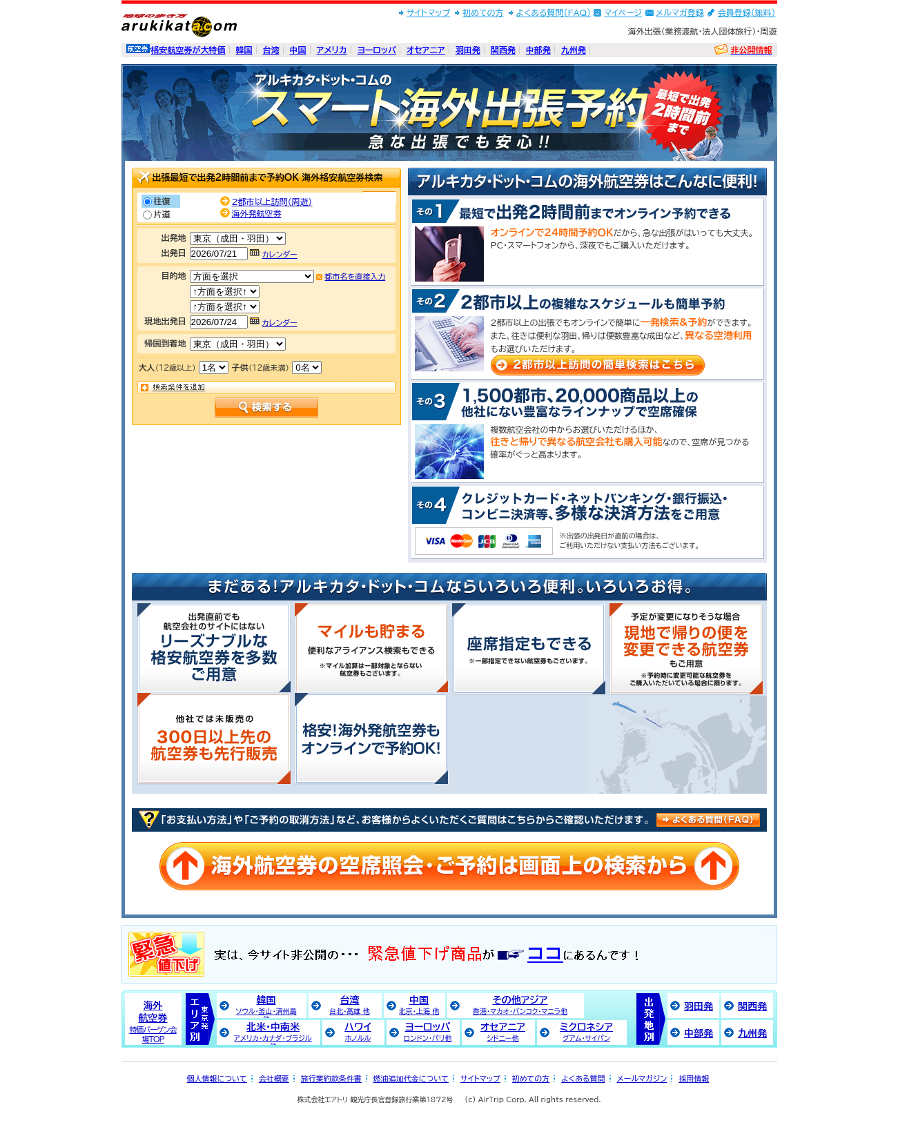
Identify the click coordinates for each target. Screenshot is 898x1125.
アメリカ (332, 50)
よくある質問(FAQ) (554, 12)
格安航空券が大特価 (188, 50)
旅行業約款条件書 (331, 1078)
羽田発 (468, 50)
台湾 (271, 50)
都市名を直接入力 (355, 276)
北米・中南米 (273, 1033)
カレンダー (279, 254)
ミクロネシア (586, 1031)
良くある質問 (708, 819)
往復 (162, 201)
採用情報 (694, 1078)
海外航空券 (152, 1022)
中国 (298, 50)
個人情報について (217, 1078)
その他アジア (520, 1005)
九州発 (573, 50)
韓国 (244, 50)
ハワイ (357, 1031)
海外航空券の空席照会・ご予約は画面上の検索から (449, 866)
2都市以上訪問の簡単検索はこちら (598, 365)
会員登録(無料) (747, 12)
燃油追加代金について (411, 1078)
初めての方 (482, 12)
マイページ (623, 12)
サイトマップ (428, 12)
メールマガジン (642, 1078)
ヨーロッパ (377, 50)
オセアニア (426, 50)
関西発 (503, 50)
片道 (162, 214)
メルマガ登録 (680, 12)
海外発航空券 (257, 213)
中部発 (538, 50)
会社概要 (274, 1078)
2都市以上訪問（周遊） (272, 201)
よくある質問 (583, 1078)
